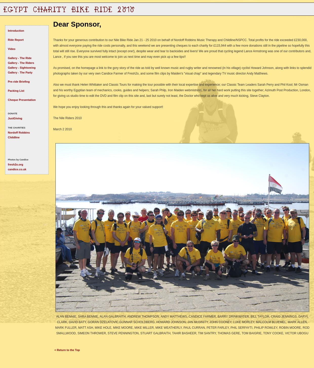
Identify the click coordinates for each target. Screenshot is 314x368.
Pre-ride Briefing (19, 81)
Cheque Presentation (22, 99)
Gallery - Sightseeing (21, 67)
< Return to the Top (67, 350)
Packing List (16, 90)
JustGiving (15, 118)
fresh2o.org (15, 164)
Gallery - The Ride (20, 58)
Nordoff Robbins (19, 132)
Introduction (16, 30)
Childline (13, 137)
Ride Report (16, 39)
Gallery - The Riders (21, 62)
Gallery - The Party (20, 72)
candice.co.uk (17, 169)
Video (11, 48)
